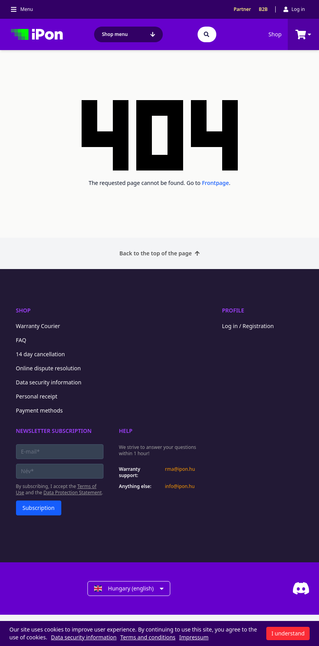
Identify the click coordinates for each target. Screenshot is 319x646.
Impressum (194, 637)
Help (126, 430)
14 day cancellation (40, 354)
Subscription (39, 507)
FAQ (21, 340)
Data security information (49, 382)
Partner (242, 9)
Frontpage (215, 183)
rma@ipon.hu (180, 469)
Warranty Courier (38, 326)
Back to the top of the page (159, 253)
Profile (233, 310)
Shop (275, 34)
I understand (288, 633)
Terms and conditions (147, 637)
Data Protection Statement (72, 492)
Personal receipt (36, 396)
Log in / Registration (248, 326)
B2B (263, 9)
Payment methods (39, 410)
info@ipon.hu (180, 486)
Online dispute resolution (48, 368)
